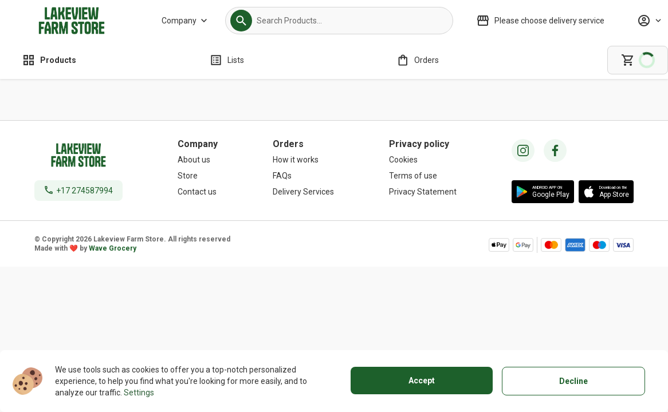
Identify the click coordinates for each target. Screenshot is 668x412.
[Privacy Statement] (423, 191)
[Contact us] (198, 191)
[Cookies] (423, 159)
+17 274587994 (84, 190)
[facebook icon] (555, 150)
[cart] (637, 60)
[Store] (198, 175)
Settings (139, 392)
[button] (241, 20)
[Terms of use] (423, 175)
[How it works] (303, 159)
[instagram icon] (523, 150)
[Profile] (649, 20)
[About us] (198, 159)
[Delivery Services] (303, 191)
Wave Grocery (112, 248)
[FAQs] (303, 175)
